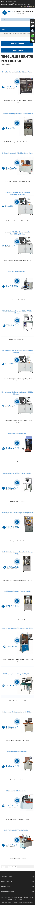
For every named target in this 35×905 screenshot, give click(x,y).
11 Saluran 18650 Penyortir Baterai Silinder (17, 181)
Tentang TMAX (22, 899)
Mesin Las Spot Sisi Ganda (17, 620)
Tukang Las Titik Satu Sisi (17, 541)
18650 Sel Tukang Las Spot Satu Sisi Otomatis (17, 142)
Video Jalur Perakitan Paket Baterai (20, 33)
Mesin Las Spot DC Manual (17, 501)
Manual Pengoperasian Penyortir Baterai (17, 740)
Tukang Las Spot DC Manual (17, 339)
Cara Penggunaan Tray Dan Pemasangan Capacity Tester (17, 101)
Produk (26, 897)
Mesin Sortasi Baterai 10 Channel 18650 (17, 819)
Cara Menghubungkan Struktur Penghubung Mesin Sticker (17, 380)
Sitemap (9, 899)
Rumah (5, 33)
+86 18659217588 (12, 4)
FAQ (2, 897)
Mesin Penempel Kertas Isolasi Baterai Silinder (17, 221)
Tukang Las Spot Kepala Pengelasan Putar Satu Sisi (17, 580)
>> (12, 866)
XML (15, 899)
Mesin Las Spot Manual (17, 462)
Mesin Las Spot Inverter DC (17, 701)
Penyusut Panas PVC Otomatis (17, 859)
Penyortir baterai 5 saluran (17, 780)
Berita (31, 897)
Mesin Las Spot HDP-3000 (17, 300)
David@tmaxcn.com (10, 1)
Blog (15, 897)
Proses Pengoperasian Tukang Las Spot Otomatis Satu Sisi (17, 660)
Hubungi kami (9, 897)
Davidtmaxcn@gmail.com (12, 3)
